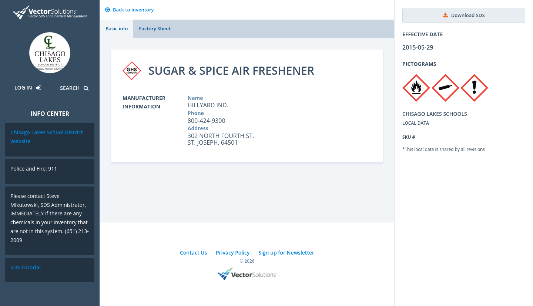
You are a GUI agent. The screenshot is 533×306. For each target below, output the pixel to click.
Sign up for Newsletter (286, 252)
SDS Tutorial (25, 267)
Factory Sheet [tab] (154, 28)
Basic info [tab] (116, 28)
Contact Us (193, 252)
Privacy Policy (233, 252)
